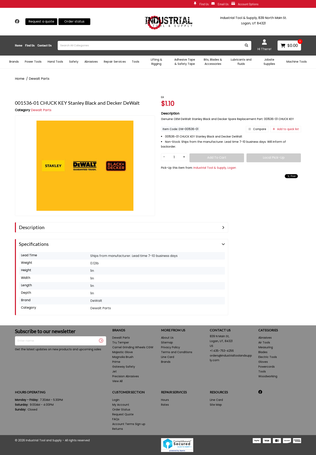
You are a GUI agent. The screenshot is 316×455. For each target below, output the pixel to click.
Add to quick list (286, 129)
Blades (262, 352)
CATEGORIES (268, 330)
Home (18, 45)
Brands (14, 62)
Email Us (220, 4)
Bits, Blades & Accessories (213, 62)
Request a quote (41, 21)
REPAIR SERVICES (174, 392)
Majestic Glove (122, 352)
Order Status (121, 409)
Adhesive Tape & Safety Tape (184, 62)
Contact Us (44, 45)
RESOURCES (219, 392)
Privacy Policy (170, 347)
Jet (114, 371)
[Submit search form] (246, 45)
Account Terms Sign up (128, 424)
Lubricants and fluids (241, 62)
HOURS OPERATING (30, 392)
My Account (120, 405)
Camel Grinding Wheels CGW (132, 347)
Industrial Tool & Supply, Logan (214, 168)
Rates (165, 405)
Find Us (201, 4)
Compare (257, 129)
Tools (135, 62)
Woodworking (267, 376)
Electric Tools (267, 357)
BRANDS (118, 330)
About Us (167, 338)
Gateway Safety (123, 367)
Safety (73, 62)
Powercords (266, 367)
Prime (116, 362)
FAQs (115, 419)
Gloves (263, 362)
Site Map (216, 405)
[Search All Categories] (154, 45)
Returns (117, 429)
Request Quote (123, 414)
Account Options (245, 4)
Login (116, 400)
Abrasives (91, 62)
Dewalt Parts (39, 78)
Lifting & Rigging (156, 62)
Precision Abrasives (125, 376)
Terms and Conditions (176, 352)
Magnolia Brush (122, 357)
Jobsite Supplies (269, 62)
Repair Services (115, 62)
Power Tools (33, 62)
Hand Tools (55, 62)
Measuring (265, 347)
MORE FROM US (173, 330)
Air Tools (264, 342)
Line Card (167, 357)
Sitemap (167, 342)
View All (117, 381)
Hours (165, 400)
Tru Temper (120, 342)
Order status (74, 21)
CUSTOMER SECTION (128, 392)
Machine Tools (296, 62)
